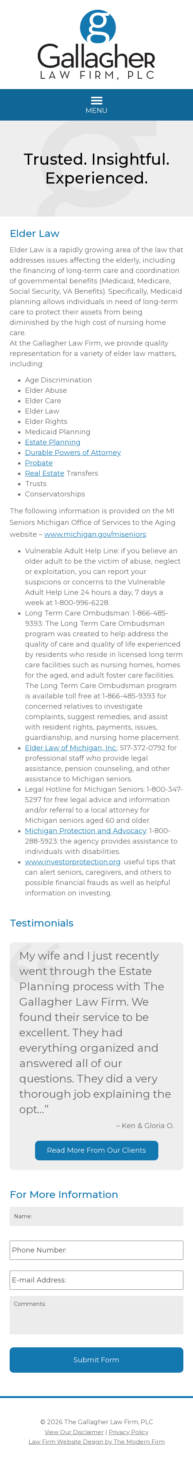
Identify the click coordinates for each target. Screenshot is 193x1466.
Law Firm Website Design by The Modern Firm (97, 1441)
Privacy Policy (128, 1432)
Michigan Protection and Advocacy (85, 831)
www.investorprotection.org (73, 862)
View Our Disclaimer (74, 1432)
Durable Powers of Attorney (73, 452)
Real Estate (44, 473)
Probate (39, 463)
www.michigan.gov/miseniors (95, 534)
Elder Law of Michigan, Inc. (71, 748)
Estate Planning (53, 442)
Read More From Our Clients (96, 1150)
